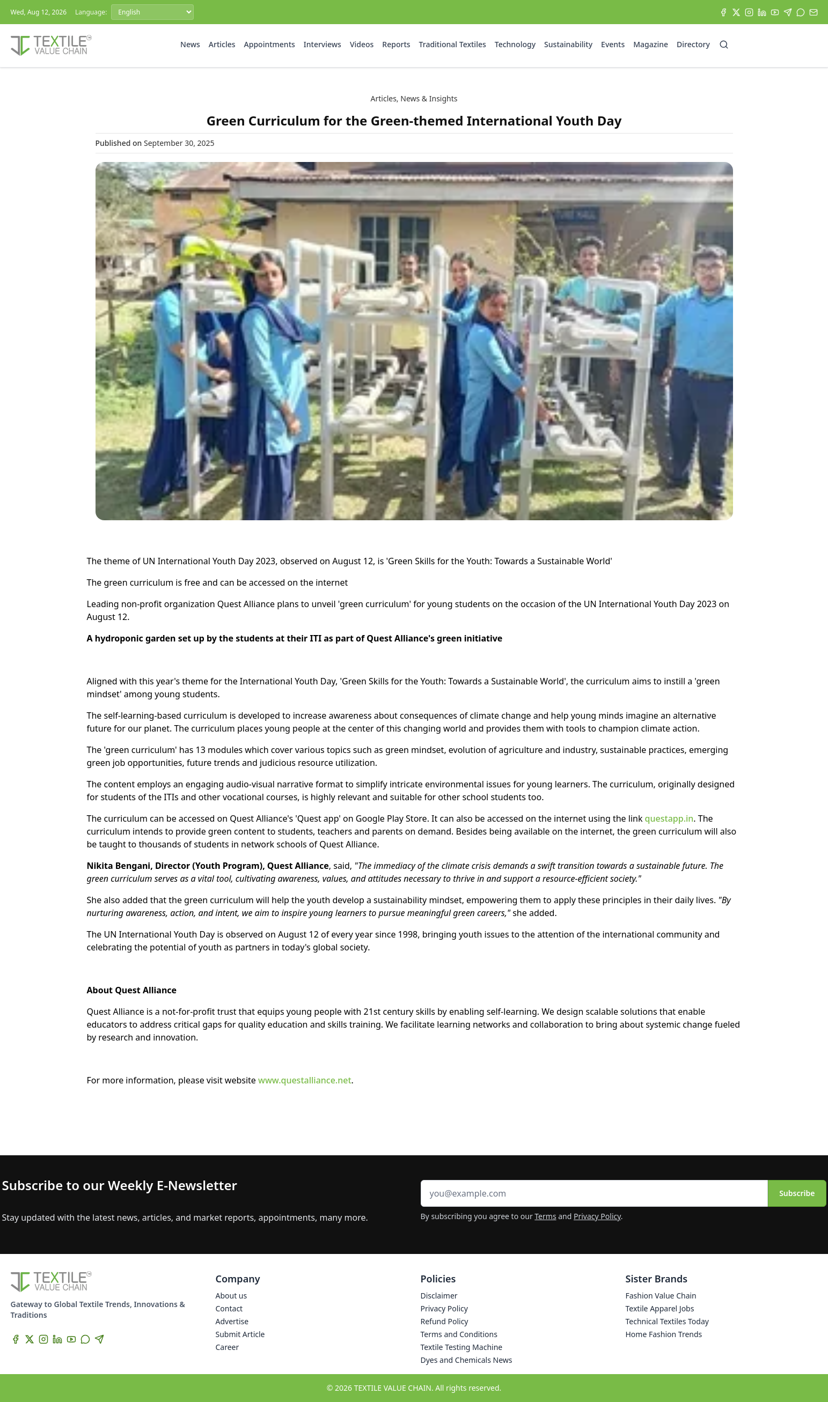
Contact (229, 1308)
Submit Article (240, 1334)
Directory (693, 44)
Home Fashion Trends (664, 1334)
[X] (736, 12)
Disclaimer (439, 1295)
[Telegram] (787, 12)
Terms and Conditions (459, 1334)
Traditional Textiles (452, 44)
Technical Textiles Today (667, 1321)
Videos (361, 44)
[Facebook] (723, 12)
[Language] (152, 12)
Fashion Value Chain (661, 1295)
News (190, 44)
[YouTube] (775, 12)
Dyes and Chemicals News (466, 1360)
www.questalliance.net (304, 1080)
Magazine (650, 44)
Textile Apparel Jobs (660, 1308)
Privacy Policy (597, 1216)
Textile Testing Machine (462, 1347)
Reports (396, 44)
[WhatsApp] (800, 12)
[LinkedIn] (762, 12)
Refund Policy (444, 1321)
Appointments (269, 44)
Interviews (322, 44)
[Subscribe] (813, 12)
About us (231, 1295)
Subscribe (797, 1193)
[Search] (724, 44)
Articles (222, 44)
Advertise (232, 1321)
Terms (545, 1216)
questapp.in (669, 818)
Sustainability (568, 44)
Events (613, 44)
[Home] (51, 45)
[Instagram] (749, 12)
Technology (515, 44)
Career (227, 1347)
